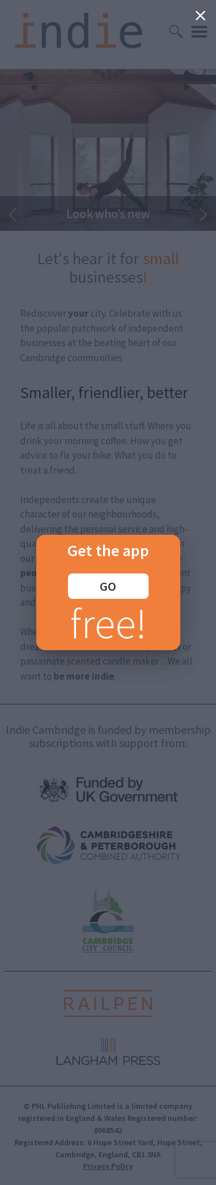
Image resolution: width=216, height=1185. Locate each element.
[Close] (200, 15)
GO (108, 586)
